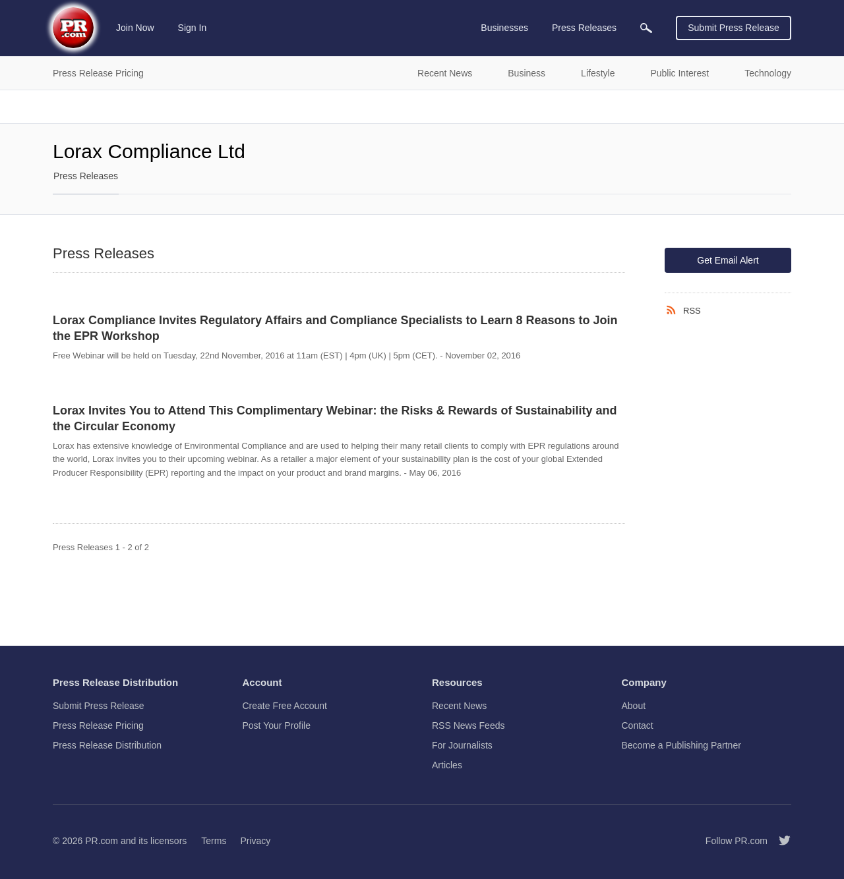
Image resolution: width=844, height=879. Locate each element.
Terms (213, 840)
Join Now (135, 27)
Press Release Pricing (98, 725)
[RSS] (674, 310)
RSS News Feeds (468, 725)
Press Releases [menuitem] (584, 27)
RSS (692, 310)
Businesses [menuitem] (504, 27)
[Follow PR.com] (779, 841)
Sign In (192, 27)
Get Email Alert (727, 260)
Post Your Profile (277, 725)
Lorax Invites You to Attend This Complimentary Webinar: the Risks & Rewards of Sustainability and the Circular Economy (335, 418)
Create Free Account (285, 705)
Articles (447, 765)
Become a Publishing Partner (681, 745)
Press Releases (85, 176)
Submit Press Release (733, 27)
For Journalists (462, 745)
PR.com (101, 841)
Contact (637, 725)
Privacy (255, 840)
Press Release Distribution (107, 745)
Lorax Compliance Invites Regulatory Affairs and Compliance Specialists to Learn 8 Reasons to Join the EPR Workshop (335, 328)
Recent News (459, 705)
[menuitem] (646, 28)
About (634, 705)
